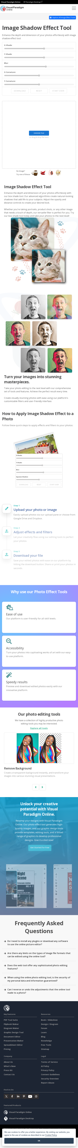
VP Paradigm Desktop (32, 2)
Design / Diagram (49, 1024)
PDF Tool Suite (11, 1020)
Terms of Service (49, 1062)
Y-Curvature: (10, 81)
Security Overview (50, 1078)
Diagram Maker (11, 1028)
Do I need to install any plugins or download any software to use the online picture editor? (37, 943)
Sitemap (45, 1049)
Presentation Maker (13, 1040)
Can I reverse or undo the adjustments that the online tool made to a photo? (38, 991)
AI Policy (45, 1066)
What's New (10, 1066)
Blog (43, 1036)
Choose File (39, 133)
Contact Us (9, 1074)
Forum (44, 1028)
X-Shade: (8, 45)
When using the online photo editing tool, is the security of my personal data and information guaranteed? (38, 979)
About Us (8, 1062)
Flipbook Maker (11, 1024)
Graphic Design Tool (13, 1032)
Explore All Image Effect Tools (62, 17)
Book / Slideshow (49, 1020)
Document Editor (12, 1036)
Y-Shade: (8, 54)
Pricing (7, 1049)
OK (39, 1141)
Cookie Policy (51, 1135)
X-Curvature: (10, 72)
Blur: (6, 63)
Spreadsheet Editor (13, 1045)
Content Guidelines (50, 1074)
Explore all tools (39, 728)
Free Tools (46, 1045)
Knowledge (46, 1040)
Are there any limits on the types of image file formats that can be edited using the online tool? (39, 955)
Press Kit (8, 1070)
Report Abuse (47, 1082)
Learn (44, 1032)
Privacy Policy (47, 1070)
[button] (35, 787)
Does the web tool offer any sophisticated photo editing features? (37, 967)
